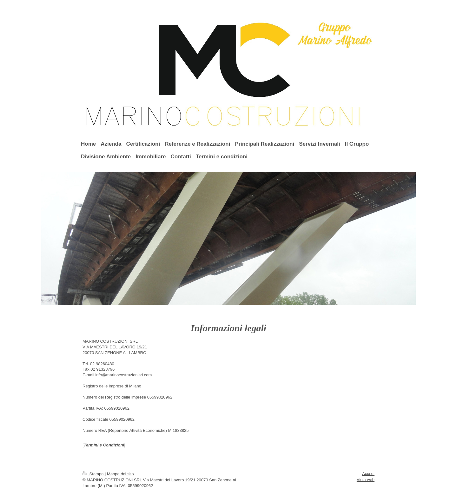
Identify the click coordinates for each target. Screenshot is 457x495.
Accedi (368, 473)
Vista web (365, 479)
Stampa (94, 474)
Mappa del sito (120, 474)
